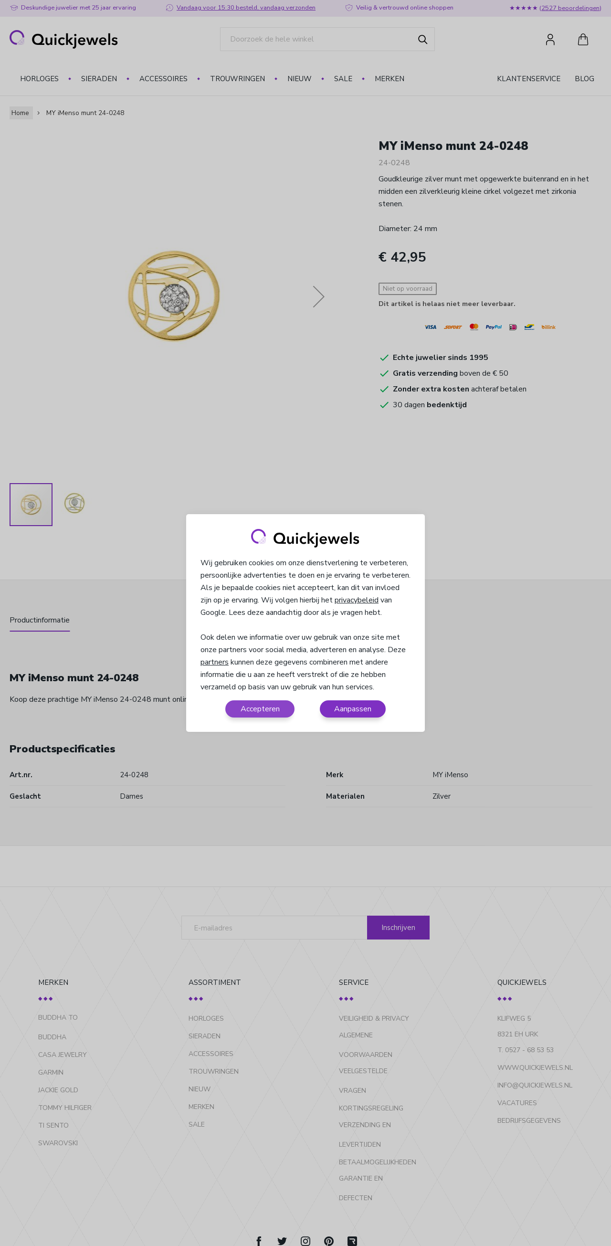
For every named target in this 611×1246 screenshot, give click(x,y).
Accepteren (260, 709)
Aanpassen (352, 709)
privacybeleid (357, 600)
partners (214, 662)
